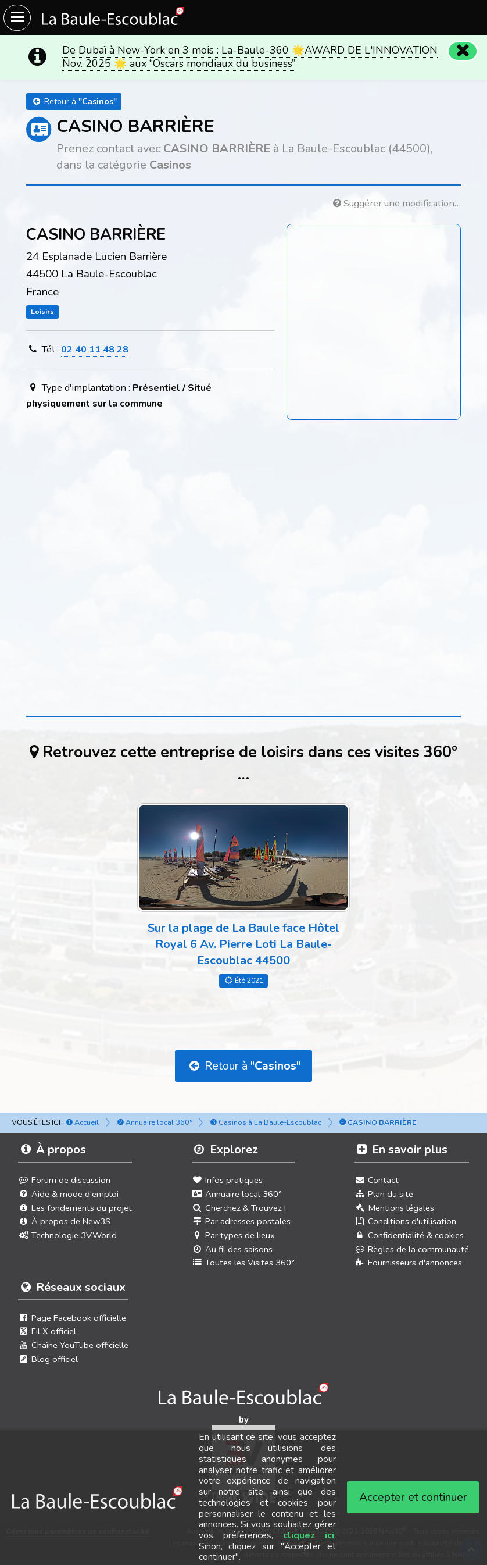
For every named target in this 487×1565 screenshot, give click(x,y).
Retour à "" (243, 1066)
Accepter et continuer (413, 1497)
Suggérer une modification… (397, 203)
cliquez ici (308, 1535)
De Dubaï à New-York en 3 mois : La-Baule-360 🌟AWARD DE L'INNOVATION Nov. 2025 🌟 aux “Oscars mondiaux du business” (250, 56)
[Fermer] (461, 50)
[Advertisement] (243, 539)
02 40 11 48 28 (94, 349)
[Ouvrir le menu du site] (17, 18)
